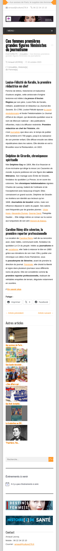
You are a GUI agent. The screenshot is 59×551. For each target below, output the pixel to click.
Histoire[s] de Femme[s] (16, 68)
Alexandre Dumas (19, 213)
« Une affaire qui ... (13, 384)
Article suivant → (45, 313)
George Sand (35, 213)
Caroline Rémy (26, 238)
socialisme (13, 249)
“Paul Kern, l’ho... (12, 442)
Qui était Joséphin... (13, 403)
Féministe (28, 264)
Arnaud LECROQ (15, 62)
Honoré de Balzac (38, 221)
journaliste (15, 132)
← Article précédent (14, 313)
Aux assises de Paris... (14, 345)
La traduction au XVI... (14, 423)
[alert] (29, 484)
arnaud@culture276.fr (24, 544)
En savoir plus (14, 289)
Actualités (12, 67)
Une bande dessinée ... (14, 364)
